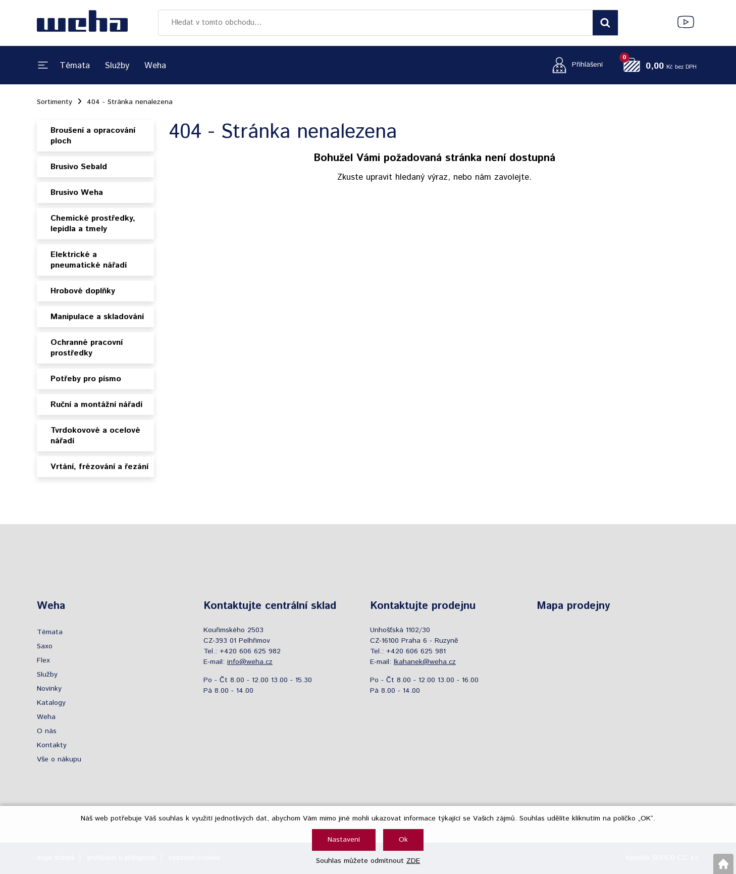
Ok (403, 840)
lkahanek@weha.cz (425, 662)
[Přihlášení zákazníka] (575, 65)
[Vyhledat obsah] (605, 22)
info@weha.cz (250, 662)
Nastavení (344, 840)
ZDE (413, 861)
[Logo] (82, 22)
